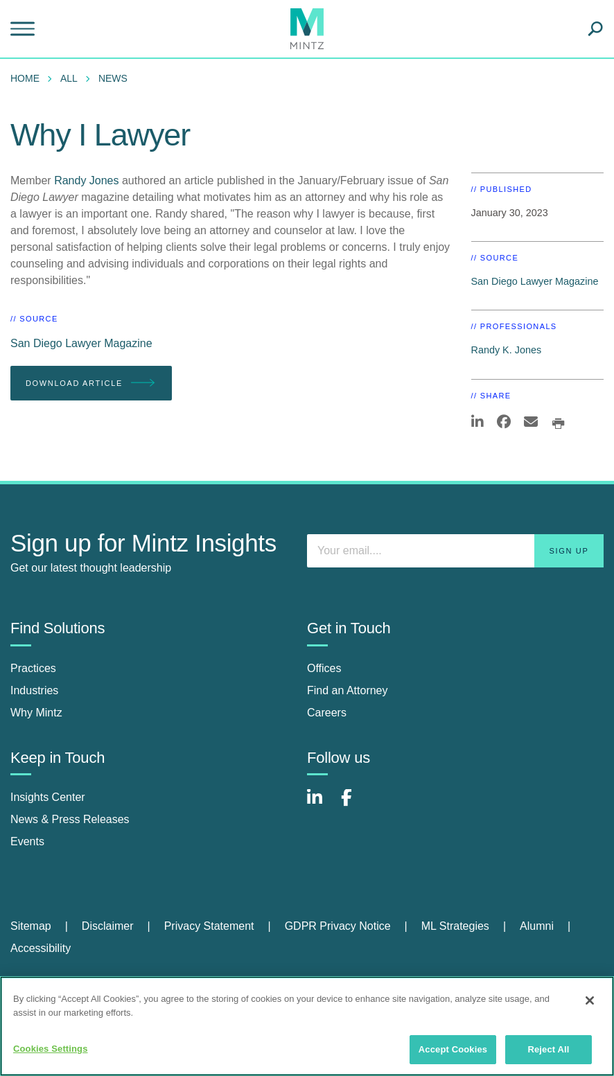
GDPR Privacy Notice (338, 926)
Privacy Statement (209, 926)
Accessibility (40, 948)
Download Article (91, 383)
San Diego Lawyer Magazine (81, 343)
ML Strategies (455, 926)
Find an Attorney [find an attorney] (347, 690)
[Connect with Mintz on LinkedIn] (321, 804)
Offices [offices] (324, 668)
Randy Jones (86, 180)
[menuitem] (28, 78)
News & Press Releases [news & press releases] (70, 819)
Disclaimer (108, 926)
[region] (307, 1026)
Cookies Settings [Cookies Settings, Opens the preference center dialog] (50, 1048)
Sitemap (30, 926)
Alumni (537, 926)
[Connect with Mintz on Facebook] (355, 804)
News (113, 78)
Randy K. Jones (506, 349)
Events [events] (27, 841)
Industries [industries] (34, 690)
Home (25, 78)
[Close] (589, 1000)
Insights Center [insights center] (47, 797)
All (69, 78)
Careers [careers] (327, 712)
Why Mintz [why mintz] (36, 712)
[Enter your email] (455, 550)
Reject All (548, 1049)
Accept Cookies (453, 1049)
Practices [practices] (33, 668)
